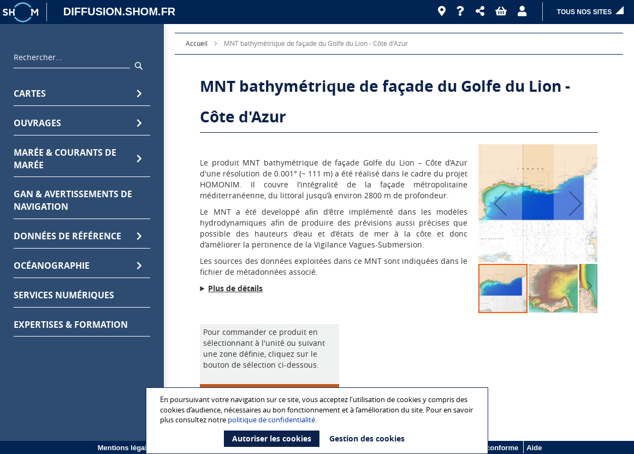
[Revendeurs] (442, 11)
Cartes (78, 93)
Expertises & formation (71, 325)
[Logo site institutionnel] (22, 12)
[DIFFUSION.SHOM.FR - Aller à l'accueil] (114, 12)
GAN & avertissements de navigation (73, 200)
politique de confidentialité (271, 419)
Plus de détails (235, 288)
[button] (480, 11)
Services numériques (64, 295)
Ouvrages (78, 123)
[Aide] (461, 11)
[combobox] (72, 60)
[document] (318, 420)
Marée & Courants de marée (78, 158)
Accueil (197, 43)
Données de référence (78, 236)
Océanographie (78, 266)
